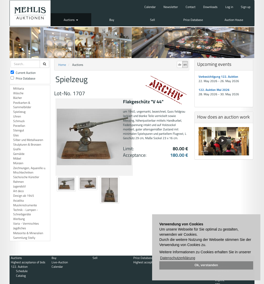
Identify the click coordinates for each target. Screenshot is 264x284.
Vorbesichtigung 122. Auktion (218, 76)
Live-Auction (60, 262)
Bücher (17, 97)
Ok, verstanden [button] (206, 265)
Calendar (150, 6)
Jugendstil (19, 186)
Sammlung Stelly (24, 237)
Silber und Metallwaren (28, 139)
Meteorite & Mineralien (28, 233)
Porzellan (19, 125)
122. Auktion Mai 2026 (214, 89)
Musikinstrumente (25, 205)
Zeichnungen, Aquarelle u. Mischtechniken (29, 170)
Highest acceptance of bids (28, 262)
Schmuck (19, 121)
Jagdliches (19, 228)
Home (62, 64)
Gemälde (18, 153)
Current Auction (23, 72)
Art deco (18, 190)
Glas (16, 135)
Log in (229, 6)
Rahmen (18, 181)
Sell (152, 19)
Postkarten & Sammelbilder (22, 104)
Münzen (18, 163)
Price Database (193, 19)
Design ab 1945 (23, 195)
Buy (111, 19)
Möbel (17, 158)
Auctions (71, 19)
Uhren (17, 116)
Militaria (18, 88)
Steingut (18, 130)
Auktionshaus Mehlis (30, 13)
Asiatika (18, 200)
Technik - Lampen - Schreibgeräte (25, 212)
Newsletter (170, 6)
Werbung (19, 218)
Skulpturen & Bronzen (27, 144)
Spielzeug (19, 111)
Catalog (21, 275)
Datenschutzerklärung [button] (177, 258)
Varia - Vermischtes (26, 223)
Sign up (245, 6)
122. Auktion (19, 266)
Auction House (234, 19)
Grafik (17, 149)
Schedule (22, 271)
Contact (190, 6)
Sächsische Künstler (26, 177)
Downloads (210, 6)
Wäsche (18, 93)
